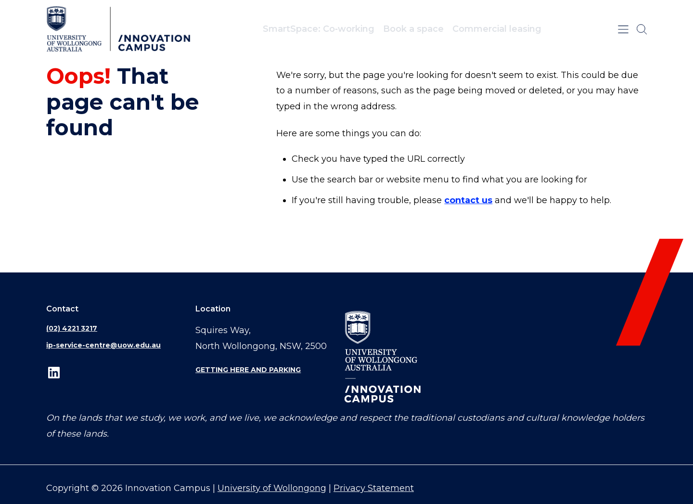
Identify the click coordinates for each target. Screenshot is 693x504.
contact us (468, 200)
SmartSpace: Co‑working (318, 29)
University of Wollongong (272, 488)
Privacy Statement (374, 488)
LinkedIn (54, 372)
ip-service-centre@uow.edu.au (103, 345)
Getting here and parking (248, 369)
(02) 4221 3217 (71, 328)
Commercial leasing (496, 29)
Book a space (413, 29)
